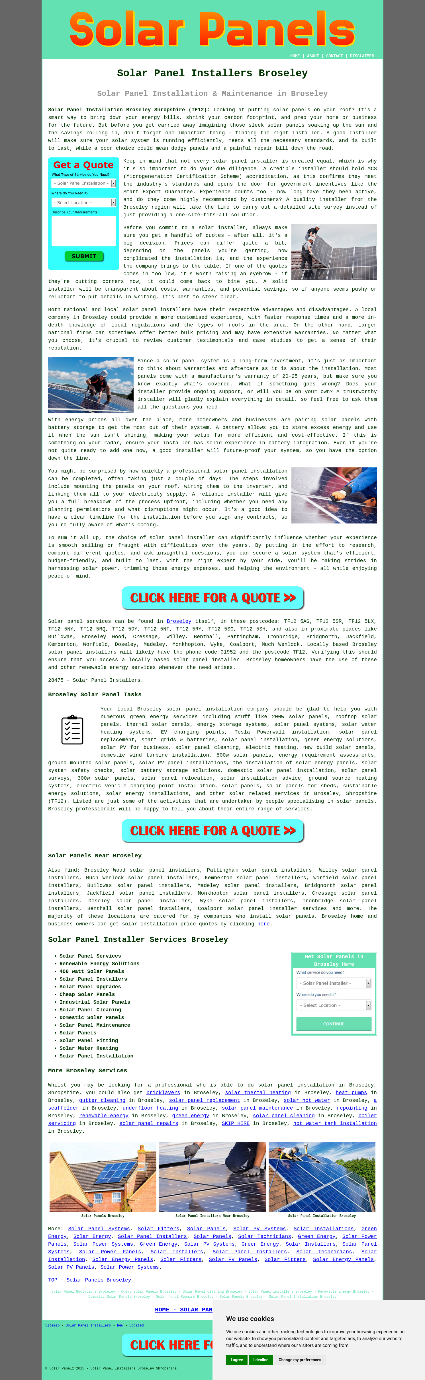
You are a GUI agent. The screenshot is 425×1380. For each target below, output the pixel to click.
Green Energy (317, 1236)
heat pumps (351, 1093)
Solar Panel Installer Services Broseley (138, 940)
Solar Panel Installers (152, 1236)
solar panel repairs (148, 1123)
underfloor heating (150, 1108)
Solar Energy (92, 1236)
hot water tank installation (335, 1123)
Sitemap (52, 1326)
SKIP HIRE (236, 1123)
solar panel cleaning (284, 1116)
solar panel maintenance (257, 1108)
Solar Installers (311, 1244)
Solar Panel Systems (99, 1229)
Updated (136, 1326)
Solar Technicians (264, 1236)
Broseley (179, 621)
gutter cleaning (102, 1100)
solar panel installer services (277, 908)
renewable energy (103, 1116)
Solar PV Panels (233, 1259)
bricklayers (163, 1093)
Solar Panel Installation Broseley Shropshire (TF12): (129, 110)
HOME (295, 56)
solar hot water (307, 1100)
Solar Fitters (158, 1229)
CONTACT (334, 56)
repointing (352, 1108)
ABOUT (313, 56)
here (264, 924)
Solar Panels (206, 1229)
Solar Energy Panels (122, 1259)
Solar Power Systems (103, 1244)
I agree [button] (237, 1360)
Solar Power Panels (110, 1252)
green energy (190, 1116)
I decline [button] (260, 1360)
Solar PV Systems (259, 1229)
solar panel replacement (204, 1100)
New (120, 1326)
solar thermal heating (258, 1093)
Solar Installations (324, 1229)
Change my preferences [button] (300, 1360)
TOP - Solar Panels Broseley (89, 1280)
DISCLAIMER (362, 56)
